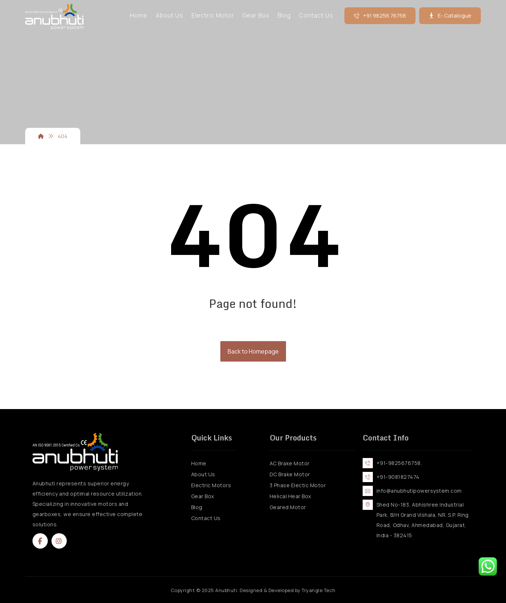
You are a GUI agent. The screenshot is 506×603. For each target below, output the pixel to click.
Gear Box (202, 496)
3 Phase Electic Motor (298, 485)
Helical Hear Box (290, 496)
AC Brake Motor (290, 463)
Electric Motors (211, 485)
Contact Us (206, 518)
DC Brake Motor (290, 474)
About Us (203, 474)
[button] (40, 541)
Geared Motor (288, 507)
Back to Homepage (253, 351)
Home (198, 463)
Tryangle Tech (319, 590)
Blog (196, 507)
